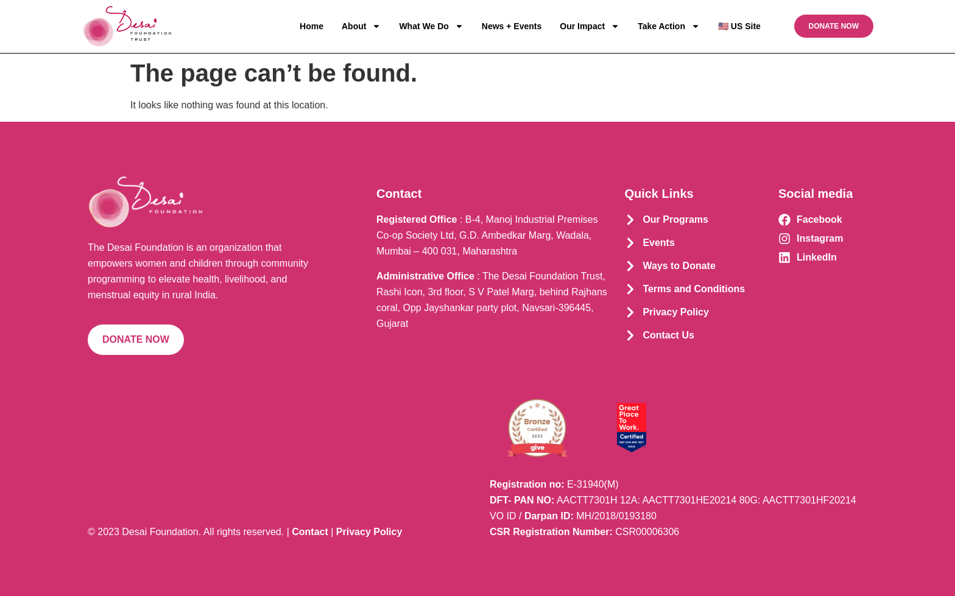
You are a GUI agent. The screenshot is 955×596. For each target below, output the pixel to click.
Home (311, 26)
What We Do (431, 26)
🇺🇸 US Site (739, 26)
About (361, 26)
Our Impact (589, 26)
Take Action (669, 26)
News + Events (511, 26)
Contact (310, 532)
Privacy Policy (369, 532)
